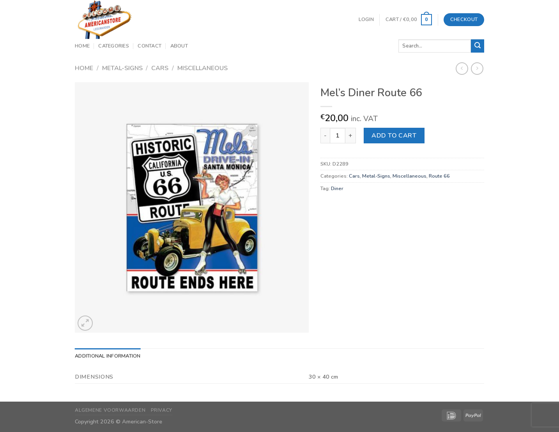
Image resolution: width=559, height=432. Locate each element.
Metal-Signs (122, 68)
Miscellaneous (202, 68)
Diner (337, 188)
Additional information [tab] (108, 356)
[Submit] (477, 46)
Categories (113, 45)
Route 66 (439, 176)
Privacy (161, 410)
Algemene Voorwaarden (110, 410)
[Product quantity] (337, 135)
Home (82, 45)
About (179, 45)
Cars (159, 68)
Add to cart (393, 135)
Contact (149, 45)
